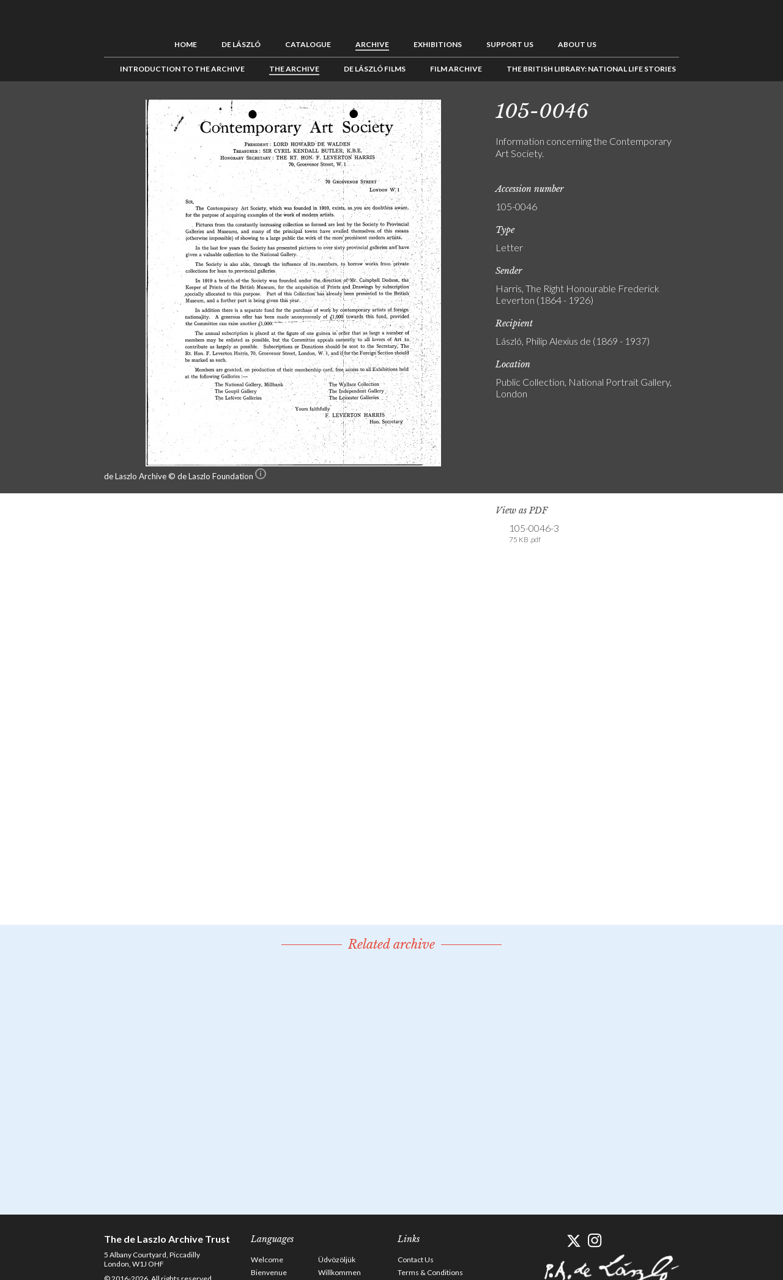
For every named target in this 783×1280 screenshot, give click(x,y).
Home (185, 44)
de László (241, 44)
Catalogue (308, 44)
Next (738, 109)
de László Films (375, 68)
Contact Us (416, 1259)
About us (577, 44)
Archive (372, 44)
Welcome (267, 1259)
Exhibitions (438, 44)
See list (719, 109)
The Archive (294, 68)
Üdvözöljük (336, 1259)
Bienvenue (269, 1272)
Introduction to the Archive (182, 68)
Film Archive (456, 68)
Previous (700, 109)
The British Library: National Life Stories (591, 68)
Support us (509, 44)
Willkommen (339, 1272)
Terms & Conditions (430, 1272)
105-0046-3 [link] (534, 533)
